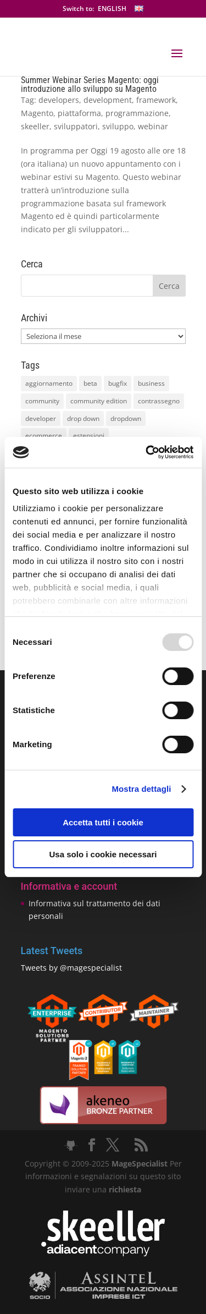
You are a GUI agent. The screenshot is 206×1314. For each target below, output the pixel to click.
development (107, 100)
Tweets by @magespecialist (71, 967)
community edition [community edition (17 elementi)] (98, 401)
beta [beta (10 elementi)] (90, 383)
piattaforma (79, 113)
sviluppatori (76, 126)
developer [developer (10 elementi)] (40, 418)
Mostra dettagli (141, 788)
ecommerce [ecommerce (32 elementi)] (43, 435)
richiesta (124, 1189)
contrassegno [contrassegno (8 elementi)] (159, 401)
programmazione (137, 113)
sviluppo (117, 126)
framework (156, 100)
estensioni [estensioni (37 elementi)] (88, 435)
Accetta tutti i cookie (103, 822)
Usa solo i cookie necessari (103, 854)
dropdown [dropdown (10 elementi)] (125, 418)
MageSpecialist (140, 1163)
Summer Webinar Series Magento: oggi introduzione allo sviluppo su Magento (90, 84)
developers (58, 100)
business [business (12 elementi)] (151, 383)
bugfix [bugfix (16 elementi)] (117, 383)
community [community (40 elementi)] (42, 401)
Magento (37, 113)
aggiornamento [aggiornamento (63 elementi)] (49, 383)
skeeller (35, 126)
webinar (153, 126)
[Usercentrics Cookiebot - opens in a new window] (146, 452)
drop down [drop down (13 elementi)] (83, 418)
